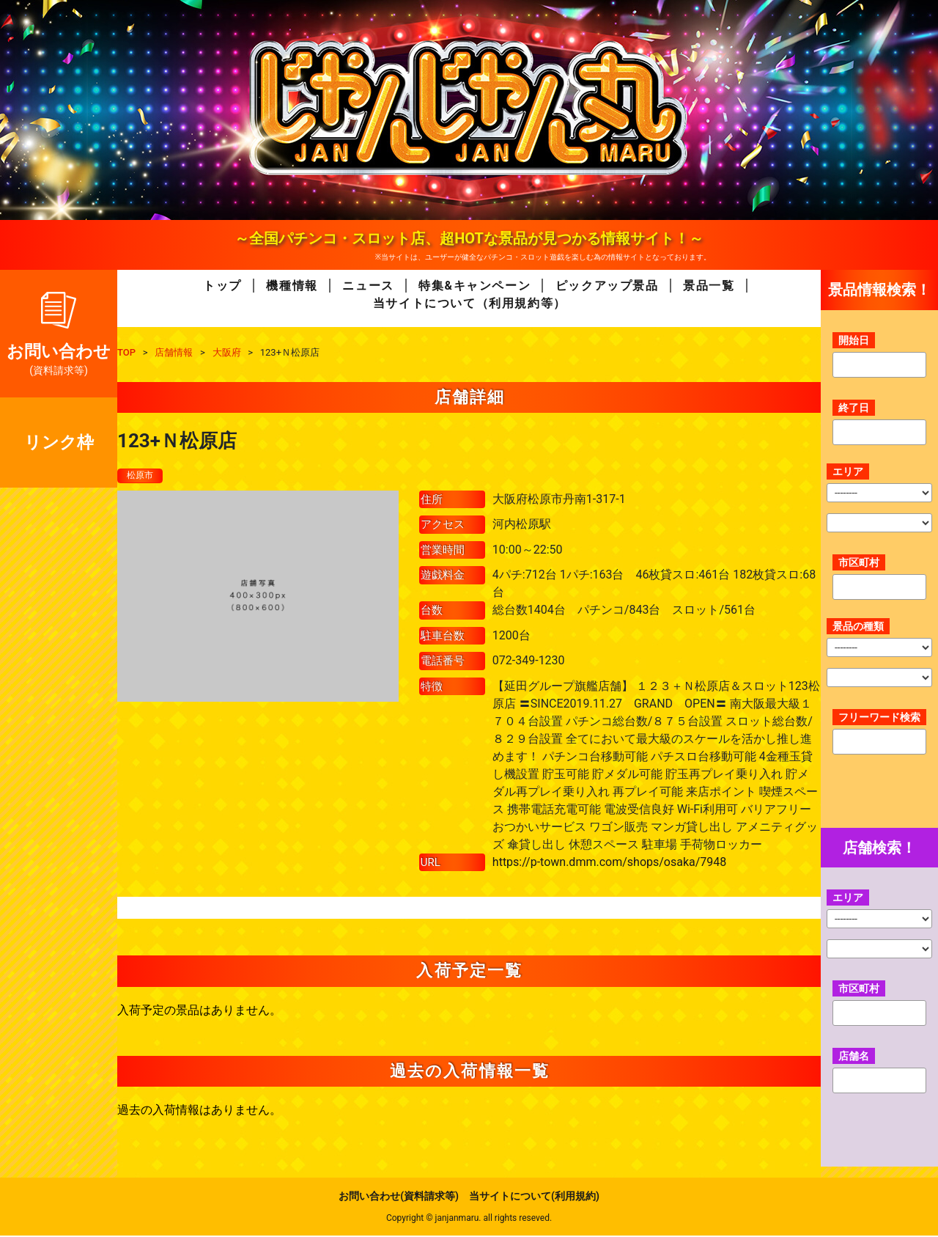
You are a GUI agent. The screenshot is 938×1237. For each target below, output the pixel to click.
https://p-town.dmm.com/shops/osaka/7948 (609, 863)
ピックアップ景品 (607, 286)
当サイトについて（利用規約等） (469, 303)
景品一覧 (708, 286)
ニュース (368, 286)
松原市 (142, 476)
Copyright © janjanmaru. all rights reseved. (469, 1219)
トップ (222, 286)
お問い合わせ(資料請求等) (399, 1197)
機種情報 (291, 286)
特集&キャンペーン (474, 286)
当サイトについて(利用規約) (534, 1197)
